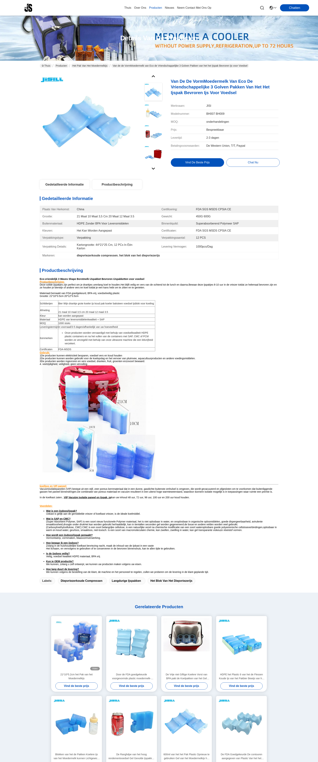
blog (103, 710)
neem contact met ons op (194, 7)
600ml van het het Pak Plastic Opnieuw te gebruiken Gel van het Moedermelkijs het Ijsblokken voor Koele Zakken (187, 646)
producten (155, 7)
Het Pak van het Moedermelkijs (89, 65)
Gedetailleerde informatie (64, 184)
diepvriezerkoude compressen (81, 471)
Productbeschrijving (117, 184)
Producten (61, 65)
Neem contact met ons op (112, 719)
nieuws (169, 7)
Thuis (127, 7)
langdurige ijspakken (126, 471)
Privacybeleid (47, 757)
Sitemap (61, 757)
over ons (140, 7)
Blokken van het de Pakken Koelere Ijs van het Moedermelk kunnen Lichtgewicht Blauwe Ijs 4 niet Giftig (76, 646)
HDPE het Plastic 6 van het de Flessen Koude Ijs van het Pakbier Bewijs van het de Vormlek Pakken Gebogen (241, 567)
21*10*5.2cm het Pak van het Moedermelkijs (76, 566)
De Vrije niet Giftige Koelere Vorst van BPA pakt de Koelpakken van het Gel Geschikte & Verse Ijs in (186, 567)
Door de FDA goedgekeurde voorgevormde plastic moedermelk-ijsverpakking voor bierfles (131, 567)
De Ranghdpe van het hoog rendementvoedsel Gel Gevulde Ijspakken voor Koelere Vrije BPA (131, 646)
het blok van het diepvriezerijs (171, 471)
